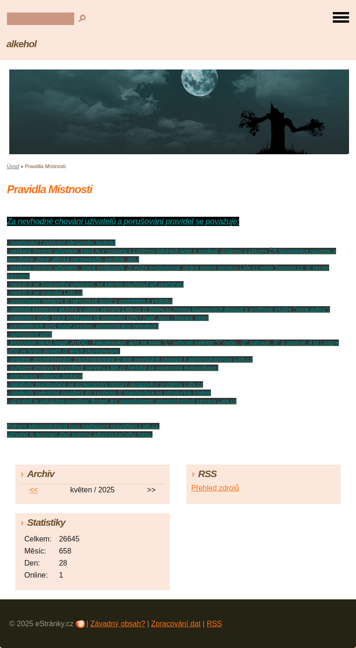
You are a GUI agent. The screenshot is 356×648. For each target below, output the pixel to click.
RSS (214, 624)
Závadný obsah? (117, 624)
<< (33, 490)
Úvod (13, 166)
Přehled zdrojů (215, 488)
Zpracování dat (176, 624)
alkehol (21, 43)
